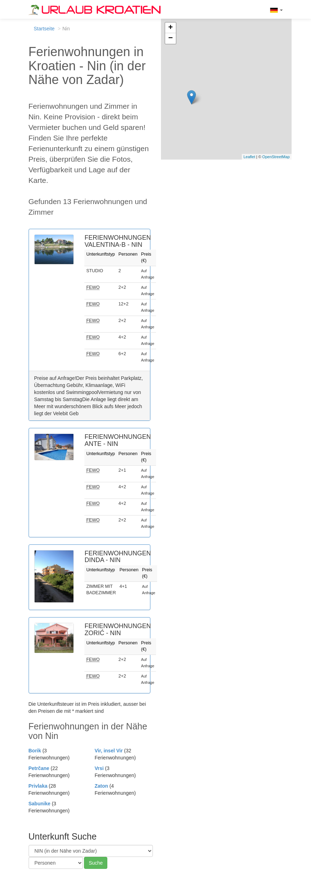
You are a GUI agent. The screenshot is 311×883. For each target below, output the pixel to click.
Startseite (44, 28)
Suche (96, 863)
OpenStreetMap (276, 157)
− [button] (170, 38)
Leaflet (249, 157)
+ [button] (170, 28)
